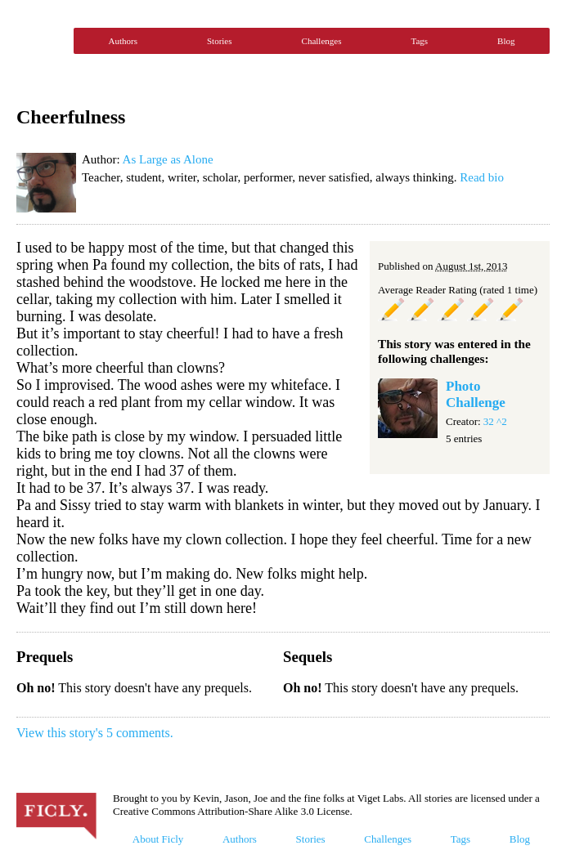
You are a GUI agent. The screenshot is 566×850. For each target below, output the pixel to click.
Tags (419, 41)
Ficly (40, 40)
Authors (123, 41)
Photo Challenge (475, 394)
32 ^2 (495, 421)
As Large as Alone (168, 159)
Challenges (322, 41)
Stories (219, 41)
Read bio (482, 177)
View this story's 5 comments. (94, 733)
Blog (505, 41)
